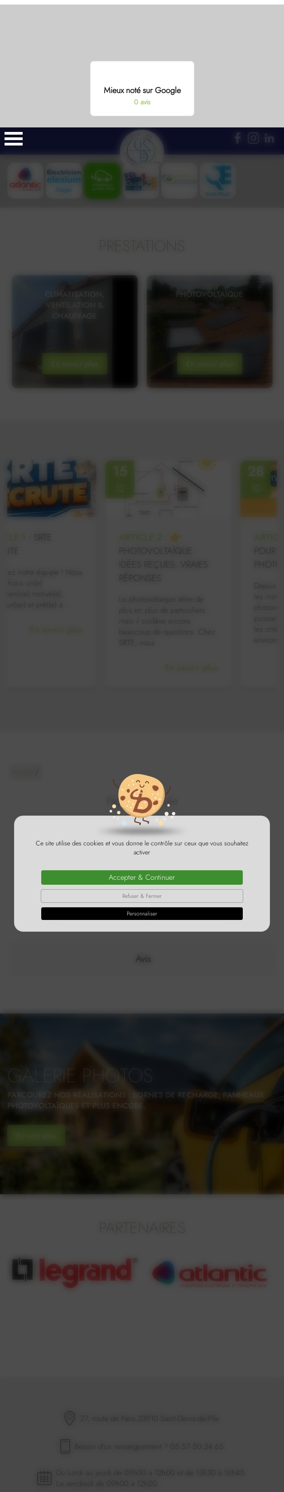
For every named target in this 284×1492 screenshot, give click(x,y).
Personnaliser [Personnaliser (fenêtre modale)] (142, 786)
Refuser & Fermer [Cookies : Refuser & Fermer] (142, 769)
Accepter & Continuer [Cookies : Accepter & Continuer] (142, 750)
